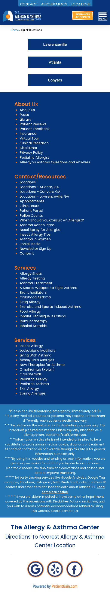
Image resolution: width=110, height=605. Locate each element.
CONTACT (28, 4)
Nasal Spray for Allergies (40, 229)
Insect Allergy (31, 345)
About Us (27, 109)
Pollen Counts (31, 215)
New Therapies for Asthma (42, 364)
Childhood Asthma (35, 297)
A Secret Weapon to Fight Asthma (48, 287)
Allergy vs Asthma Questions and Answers (55, 162)
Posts (24, 114)
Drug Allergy (30, 301)
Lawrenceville (55, 44)
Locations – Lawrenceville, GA (44, 196)
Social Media (30, 243)
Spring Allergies (33, 393)
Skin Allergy (29, 388)
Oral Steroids (31, 374)
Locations (28, 182)
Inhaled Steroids (33, 325)
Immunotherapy (33, 321)
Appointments (32, 201)
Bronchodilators (33, 292)
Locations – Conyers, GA (40, 191)
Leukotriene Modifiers (37, 350)
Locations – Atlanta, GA (39, 186)
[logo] (22, 15)
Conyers (55, 80)
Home (15, 30)
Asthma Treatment (36, 283)
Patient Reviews (33, 124)
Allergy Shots (31, 273)
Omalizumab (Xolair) (37, 369)
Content (27, 253)
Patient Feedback (35, 128)
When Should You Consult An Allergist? (52, 220)
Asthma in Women (35, 239)
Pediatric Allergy (33, 379)
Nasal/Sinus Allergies (37, 360)
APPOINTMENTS (54, 4)
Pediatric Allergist (34, 157)
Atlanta (55, 62)
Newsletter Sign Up (36, 248)
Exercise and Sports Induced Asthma (50, 306)
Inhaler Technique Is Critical (43, 316)
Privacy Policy (31, 152)
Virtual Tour (29, 138)
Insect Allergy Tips (35, 234)
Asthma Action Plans (37, 225)
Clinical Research (34, 143)
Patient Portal (31, 210)
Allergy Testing (32, 278)
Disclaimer (28, 147)
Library (25, 119)
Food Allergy (30, 311)
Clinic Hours (29, 205)
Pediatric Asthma (34, 383)
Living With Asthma (35, 355)
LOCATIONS (81, 4)
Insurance (28, 133)
